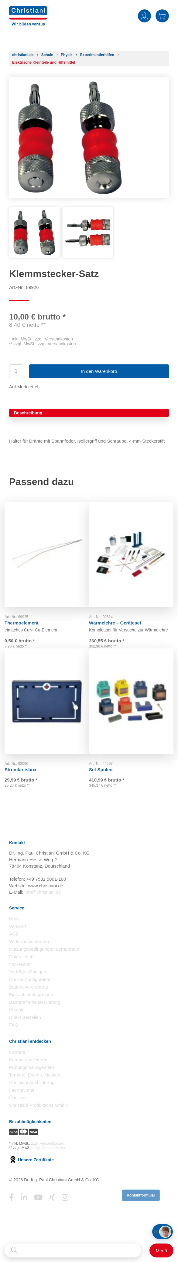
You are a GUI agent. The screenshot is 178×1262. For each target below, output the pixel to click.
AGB (14, 945)
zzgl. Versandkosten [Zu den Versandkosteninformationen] (47, 1155)
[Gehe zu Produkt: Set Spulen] (131, 704)
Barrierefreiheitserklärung (34, 1013)
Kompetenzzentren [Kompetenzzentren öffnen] (28, 1071)
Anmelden (144, 15)
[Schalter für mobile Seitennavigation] (161, 1250)
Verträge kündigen (27, 983)
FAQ (13, 1036)
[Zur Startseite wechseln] (28, 9)
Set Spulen (105, 766)
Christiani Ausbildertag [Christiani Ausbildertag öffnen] (31, 1094)
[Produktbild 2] (88, 211)
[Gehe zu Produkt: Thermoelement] (47, 548)
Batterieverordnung (28, 998)
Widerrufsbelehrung (29, 953)
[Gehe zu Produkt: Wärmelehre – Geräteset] (131, 548)
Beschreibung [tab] (28, 412)
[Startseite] (23, 55)
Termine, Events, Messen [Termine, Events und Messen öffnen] (34, 1086)
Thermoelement (26, 610)
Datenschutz (21, 968)
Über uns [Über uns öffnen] (18, 1109)
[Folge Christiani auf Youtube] (38, 1209)
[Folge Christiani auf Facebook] (11, 1209)
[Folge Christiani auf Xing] (52, 1209)
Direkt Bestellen (25, 1029)
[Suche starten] (14, 1250)
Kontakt (17, 1021)
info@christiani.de (43, 903)
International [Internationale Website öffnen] (21, 1101)
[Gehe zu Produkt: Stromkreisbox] (47, 704)
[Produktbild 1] (34, 211)
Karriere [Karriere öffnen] (17, 1063)
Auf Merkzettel (23, 386)
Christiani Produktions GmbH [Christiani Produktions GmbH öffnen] (38, 1117)
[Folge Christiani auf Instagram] (65, 1209)
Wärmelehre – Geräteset (120, 610)
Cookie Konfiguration (30, 991)
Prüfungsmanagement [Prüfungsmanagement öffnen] (31, 1079)
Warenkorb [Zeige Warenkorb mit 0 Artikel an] (162, 15)
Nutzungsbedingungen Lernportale (44, 960)
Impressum (20, 976)
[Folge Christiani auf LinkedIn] (24, 1209)
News (15, 930)
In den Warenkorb (99, 371)
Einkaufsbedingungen (31, 1006)
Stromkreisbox (25, 766)
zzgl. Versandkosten (54, 338)
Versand (17, 938)
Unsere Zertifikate (31, 1171)
